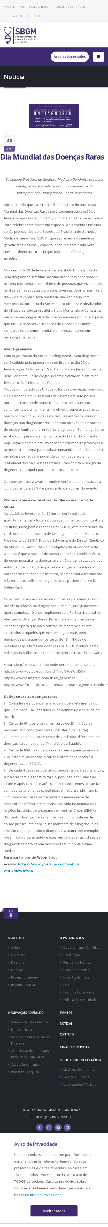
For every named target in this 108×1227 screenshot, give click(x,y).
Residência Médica (77, 962)
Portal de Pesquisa (25, 1072)
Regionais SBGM (23, 985)
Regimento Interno (24, 977)
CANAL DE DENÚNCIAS (69, 7)
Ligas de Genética (76, 970)
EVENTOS (66, 1012)
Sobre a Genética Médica (29, 1022)
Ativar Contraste (26, 16)
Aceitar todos (54, 1210)
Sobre (15, 947)
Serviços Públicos (76, 1077)
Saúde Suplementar (25, 1064)
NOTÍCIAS (66, 1023)
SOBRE (9, 7)
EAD (66, 985)
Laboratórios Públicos (79, 1084)
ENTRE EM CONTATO (34, 7)
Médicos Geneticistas (79, 1069)
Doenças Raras (22, 1029)
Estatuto (17, 970)
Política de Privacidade (43, 1194)
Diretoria (17, 962)
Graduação (71, 955)
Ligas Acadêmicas (76, 977)
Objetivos (18, 955)
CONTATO (67, 1034)
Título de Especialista (79, 992)
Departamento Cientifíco (81, 947)
